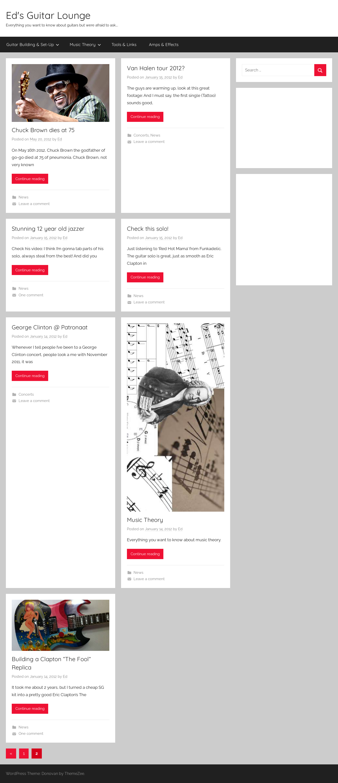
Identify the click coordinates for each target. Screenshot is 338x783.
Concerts (141, 135)
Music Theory (85, 44)
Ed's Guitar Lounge (48, 15)
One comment (31, 295)
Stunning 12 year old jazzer (48, 228)
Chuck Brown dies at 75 (43, 130)
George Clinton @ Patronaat (50, 327)
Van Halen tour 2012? (156, 68)
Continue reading (30, 179)
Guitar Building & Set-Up (32, 44)
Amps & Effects (164, 44)
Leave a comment (34, 204)
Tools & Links (124, 44)
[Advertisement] (284, 128)
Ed (59, 139)
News (23, 197)
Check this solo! (147, 228)
